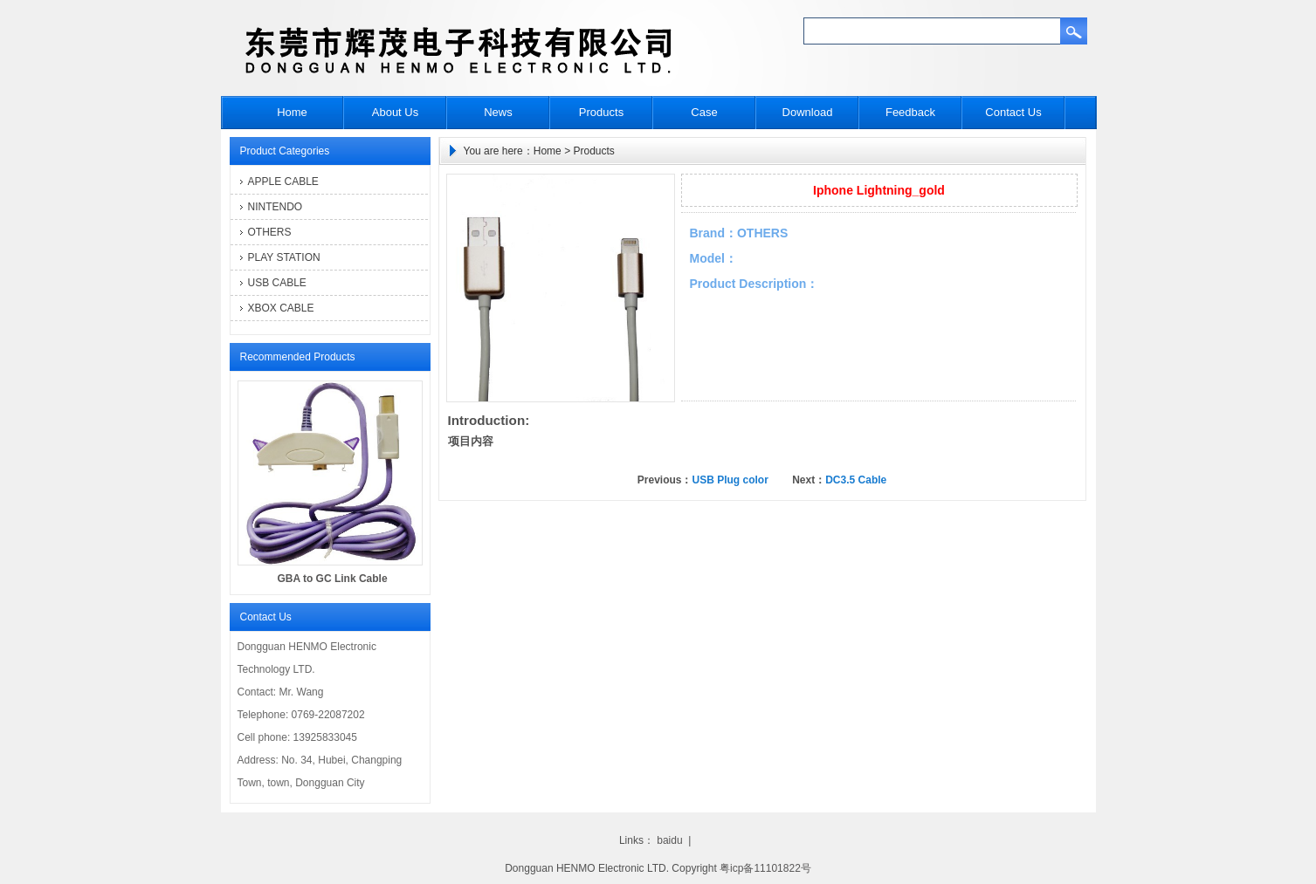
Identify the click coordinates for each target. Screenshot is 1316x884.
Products (601, 112)
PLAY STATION (284, 257)
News (498, 112)
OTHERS (270, 232)
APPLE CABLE (283, 181)
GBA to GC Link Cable (332, 578)
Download (807, 112)
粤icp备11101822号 (765, 868)
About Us (395, 112)
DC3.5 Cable (855, 480)
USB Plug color (730, 480)
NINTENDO (275, 207)
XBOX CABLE (281, 308)
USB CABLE (277, 283)
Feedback (910, 112)
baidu (669, 840)
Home (292, 112)
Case (704, 112)
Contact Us (1013, 112)
